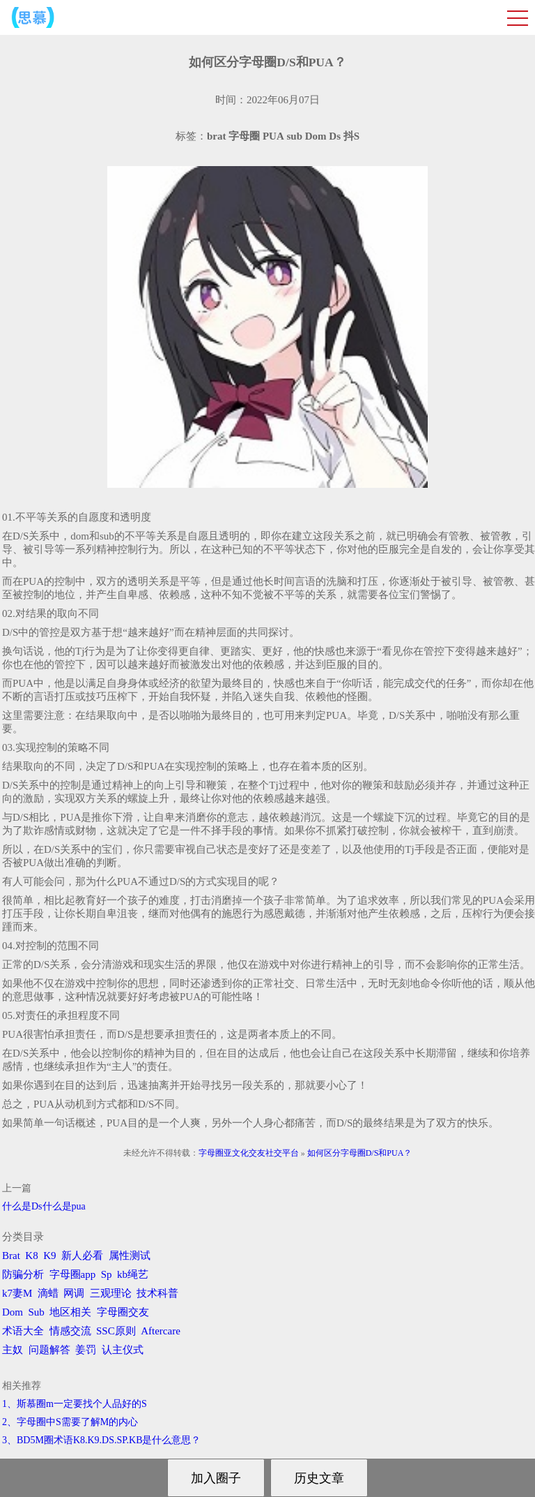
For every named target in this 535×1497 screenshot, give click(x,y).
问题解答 (49, 1349)
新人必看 (82, 1255)
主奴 (12, 1349)
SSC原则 (116, 1330)
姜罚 (85, 1349)
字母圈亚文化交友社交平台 (249, 1153)
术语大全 (23, 1330)
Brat (11, 1255)
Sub (37, 1312)
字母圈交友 (123, 1312)
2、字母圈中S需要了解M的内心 (70, 1422)
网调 (73, 1293)
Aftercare (160, 1330)
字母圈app (72, 1274)
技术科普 (157, 1293)
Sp (106, 1274)
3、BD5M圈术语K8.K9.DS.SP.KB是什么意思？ (101, 1440)
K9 (49, 1255)
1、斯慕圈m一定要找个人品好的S (74, 1404)
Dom (12, 1312)
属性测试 (129, 1255)
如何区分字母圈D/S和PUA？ (359, 1153)
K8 (31, 1255)
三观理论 (111, 1293)
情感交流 (70, 1330)
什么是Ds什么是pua (44, 1206)
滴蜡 (48, 1293)
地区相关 (70, 1312)
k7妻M (17, 1293)
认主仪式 (123, 1349)
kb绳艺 (132, 1274)
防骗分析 (23, 1274)
